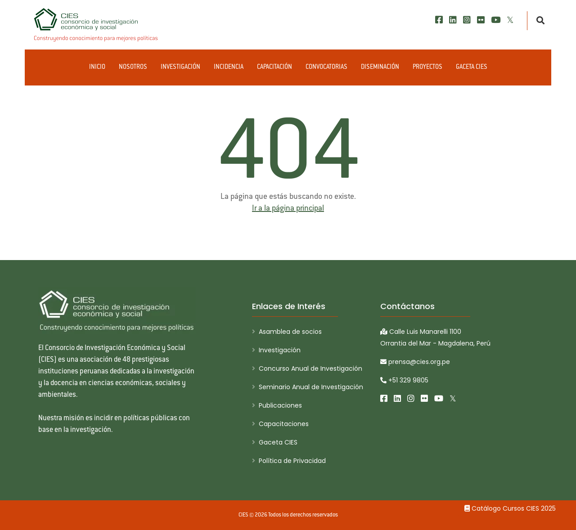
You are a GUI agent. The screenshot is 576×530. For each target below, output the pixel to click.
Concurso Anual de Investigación (310, 368)
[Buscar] (538, 20)
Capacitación (274, 67)
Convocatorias (326, 67)
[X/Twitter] (510, 20)
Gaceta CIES (471, 67)
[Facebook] (439, 20)
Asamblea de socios (290, 331)
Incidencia (228, 67)
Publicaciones (280, 405)
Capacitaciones (284, 423)
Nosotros (133, 67)
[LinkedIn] (453, 20)
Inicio (97, 67)
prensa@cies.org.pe (415, 361)
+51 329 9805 (404, 380)
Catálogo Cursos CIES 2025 (510, 508)
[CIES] (96, 24)
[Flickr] (481, 20)
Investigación (180, 67)
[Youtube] (495, 20)
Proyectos (427, 67)
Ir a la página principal (288, 209)
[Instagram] (467, 20)
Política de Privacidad (292, 460)
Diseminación (380, 67)
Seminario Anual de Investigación (311, 386)
